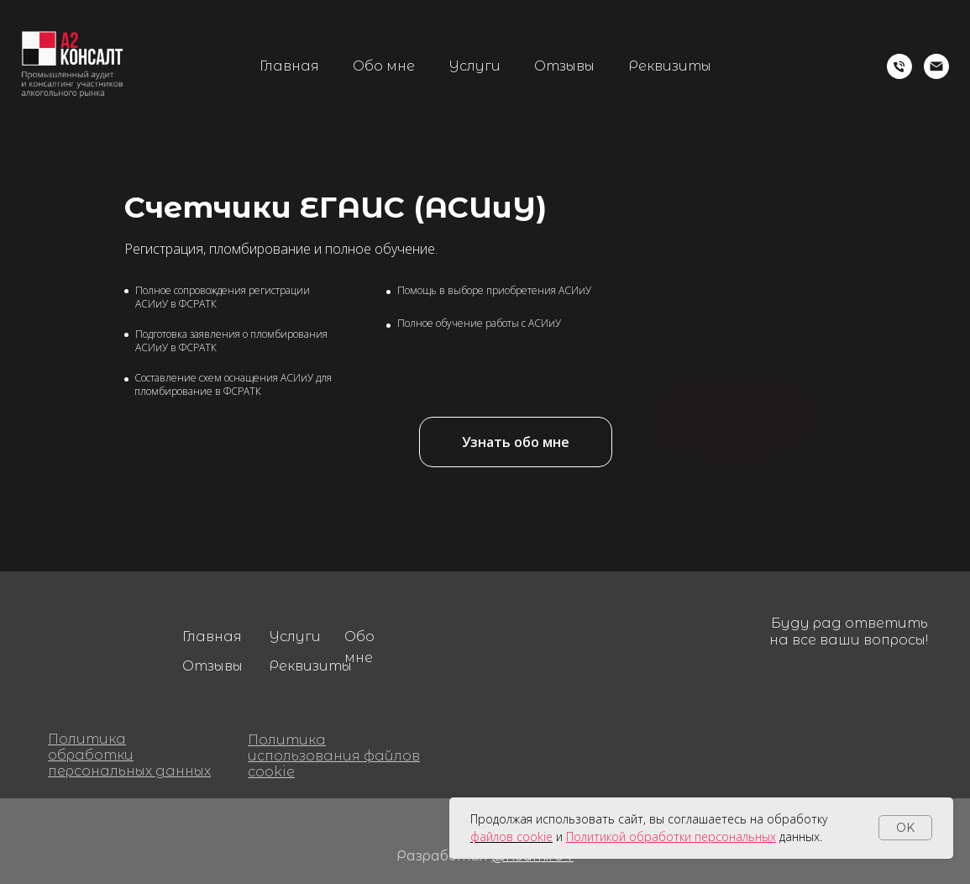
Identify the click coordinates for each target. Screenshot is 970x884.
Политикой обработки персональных (671, 837)
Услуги (474, 66)
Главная (289, 66)
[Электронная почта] (936, 66)
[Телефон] (899, 66)
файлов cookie (511, 837)
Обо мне (384, 66)
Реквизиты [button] (669, 66)
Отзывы (564, 66)
